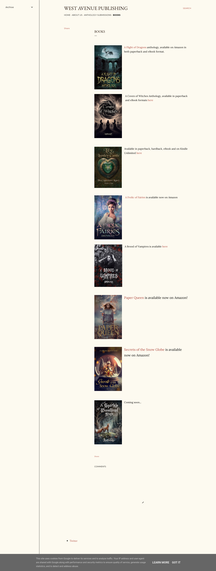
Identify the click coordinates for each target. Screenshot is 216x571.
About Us (77, 15)
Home (67, 15)
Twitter (73, 541)
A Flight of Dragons (135, 47)
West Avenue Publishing (96, 8)
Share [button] (67, 28)
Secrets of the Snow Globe (144, 349)
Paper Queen (134, 298)
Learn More (160, 562)
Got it (176, 562)
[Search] (187, 8)
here (150, 100)
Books (116, 15)
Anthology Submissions (97, 15)
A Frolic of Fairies (135, 197)
